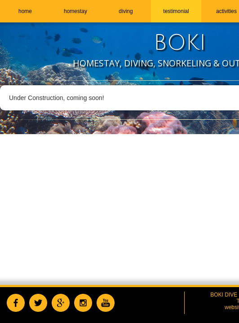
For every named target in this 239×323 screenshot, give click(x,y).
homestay (75, 11)
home (25, 11)
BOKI (180, 43)
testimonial (176, 11)
